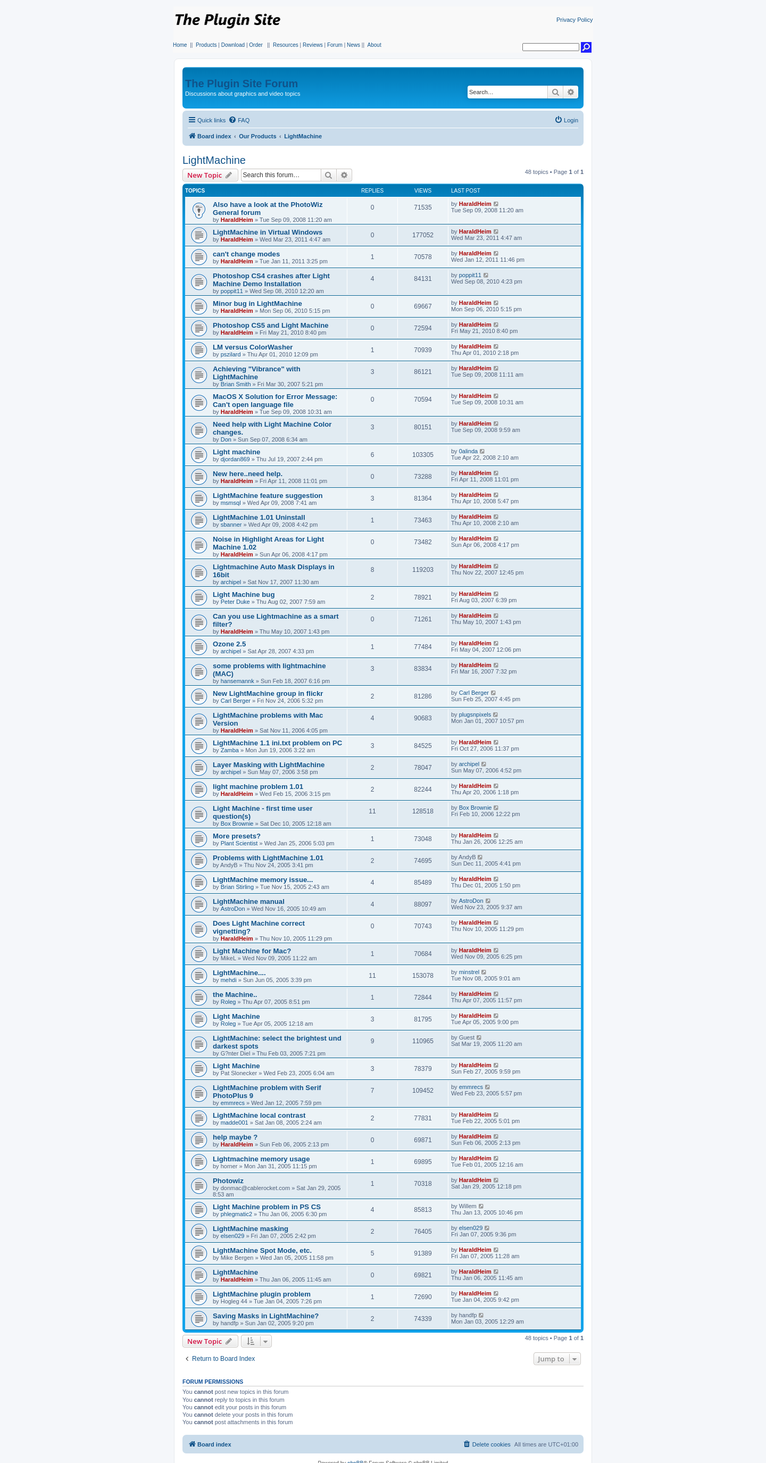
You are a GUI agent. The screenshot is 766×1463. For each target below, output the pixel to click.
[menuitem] (238, 120)
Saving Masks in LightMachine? (266, 1316)
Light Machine (236, 1016)
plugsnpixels (475, 714)
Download (233, 45)
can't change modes (246, 254)
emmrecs (233, 1103)
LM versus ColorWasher (253, 347)
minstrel (469, 972)
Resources (285, 45)
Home (180, 45)
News (353, 45)
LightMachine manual (249, 901)
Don (226, 439)
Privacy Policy (574, 19)
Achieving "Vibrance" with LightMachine (257, 373)
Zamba (230, 750)
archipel (231, 582)
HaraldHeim (237, 220)
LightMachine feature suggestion (268, 496)
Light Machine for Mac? (252, 951)
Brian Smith (236, 384)
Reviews (313, 45)
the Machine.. (235, 995)
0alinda (468, 451)
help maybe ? (235, 1137)
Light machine (236, 452)
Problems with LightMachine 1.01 (268, 858)
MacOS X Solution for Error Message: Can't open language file (275, 401)
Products (206, 45)
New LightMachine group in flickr (268, 693)
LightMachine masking (250, 1229)
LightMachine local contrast (259, 1115)
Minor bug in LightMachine (257, 303)
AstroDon (233, 908)
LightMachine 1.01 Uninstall (259, 517)
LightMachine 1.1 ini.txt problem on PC (277, 743)
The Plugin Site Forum (241, 83)
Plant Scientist (239, 843)
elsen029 (233, 1236)
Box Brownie (237, 823)
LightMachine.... (239, 973)
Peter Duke (235, 601)
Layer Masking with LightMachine (268, 765)
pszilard (231, 354)
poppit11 (232, 291)
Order (256, 45)
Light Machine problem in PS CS (267, 1207)
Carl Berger (236, 700)
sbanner (231, 524)
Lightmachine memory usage (261, 1159)
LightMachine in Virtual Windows (267, 232)
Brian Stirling (237, 887)
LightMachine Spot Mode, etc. (262, 1250)
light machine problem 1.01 (258, 787)
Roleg (228, 1002)
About (374, 45)
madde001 (234, 1122)
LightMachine (214, 160)
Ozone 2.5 (229, 644)
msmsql (231, 503)
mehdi (229, 980)
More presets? (237, 836)
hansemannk (237, 681)
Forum (335, 45)
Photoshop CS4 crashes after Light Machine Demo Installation (271, 280)
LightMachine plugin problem (262, 1294)
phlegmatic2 (236, 1214)
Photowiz (228, 1181)
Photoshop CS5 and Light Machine (271, 325)
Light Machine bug (243, 594)
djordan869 (235, 459)
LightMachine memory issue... (263, 880)
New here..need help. (247, 474)
